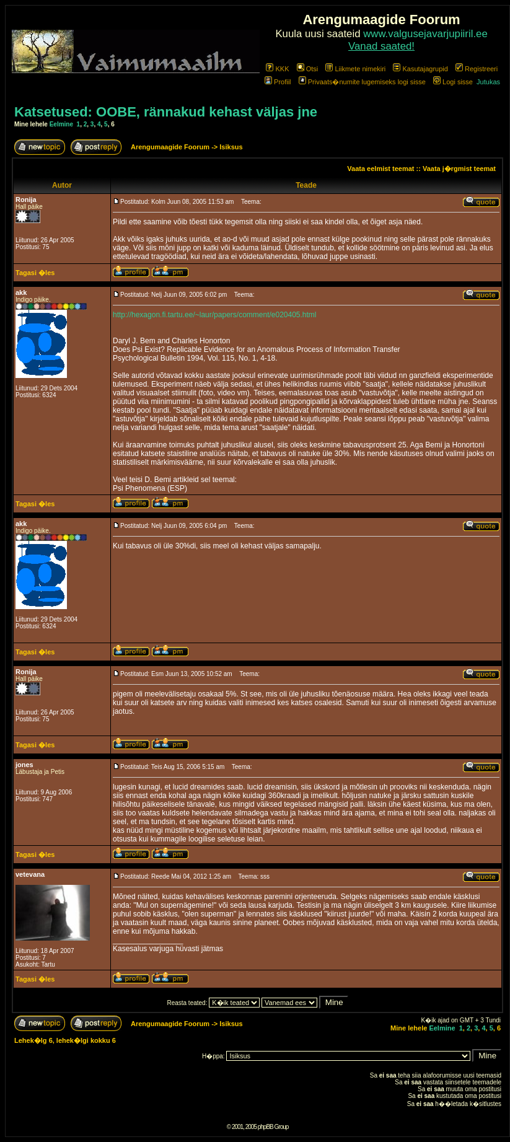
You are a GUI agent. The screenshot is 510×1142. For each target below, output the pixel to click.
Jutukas (488, 82)
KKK (277, 68)
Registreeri (476, 68)
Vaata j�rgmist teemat (459, 168)
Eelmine (61, 124)
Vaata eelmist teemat (380, 168)
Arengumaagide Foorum (171, 147)
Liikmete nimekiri (355, 68)
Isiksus (230, 147)
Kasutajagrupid (420, 68)
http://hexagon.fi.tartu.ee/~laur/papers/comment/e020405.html (215, 314)
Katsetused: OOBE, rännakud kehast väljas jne (165, 112)
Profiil (278, 82)
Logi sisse (453, 82)
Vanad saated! (381, 46)
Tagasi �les (35, 272)
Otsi (308, 68)
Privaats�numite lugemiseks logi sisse (362, 82)
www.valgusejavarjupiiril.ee (425, 34)
